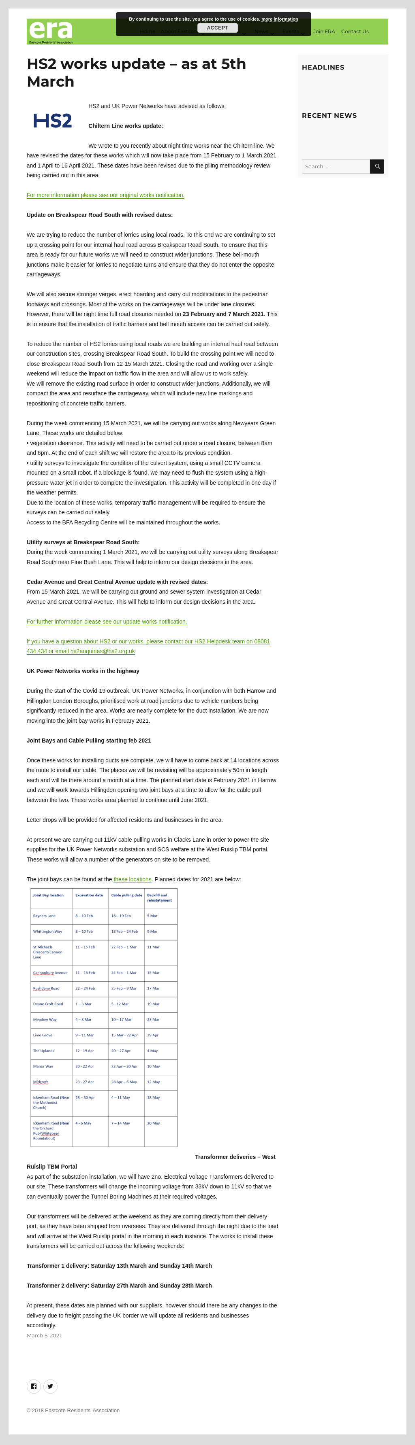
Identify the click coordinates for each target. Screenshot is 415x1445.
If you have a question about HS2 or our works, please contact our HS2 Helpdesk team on (141, 643)
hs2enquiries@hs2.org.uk (103, 653)
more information (279, 19)
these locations (132, 881)
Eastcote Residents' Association (82, 1412)
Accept (218, 28)
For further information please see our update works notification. (107, 623)
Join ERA (324, 32)
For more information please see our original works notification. (106, 197)
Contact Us (355, 32)
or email (59, 653)
